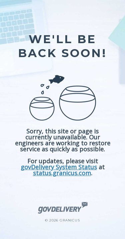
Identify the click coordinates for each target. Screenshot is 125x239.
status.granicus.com (62, 173)
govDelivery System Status (59, 167)
